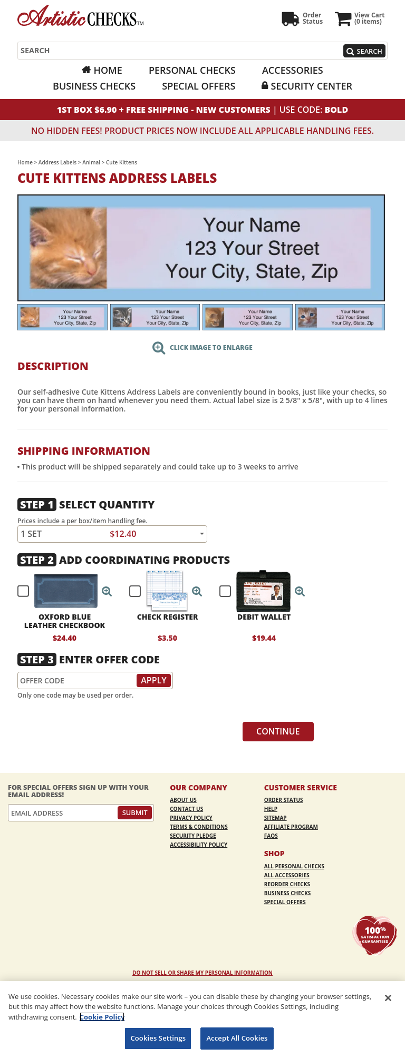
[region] (202, 1019)
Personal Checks (192, 70)
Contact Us (186, 809)
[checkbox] (60, 591)
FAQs (271, 835)
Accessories (292, 70)
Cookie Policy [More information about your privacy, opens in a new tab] (102, 1017)
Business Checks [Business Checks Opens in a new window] (94, 86)
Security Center (311, 86)
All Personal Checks (294, 866)
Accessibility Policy (198, 844)
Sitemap (275, 818)
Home (107, 70)
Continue (278, 731)
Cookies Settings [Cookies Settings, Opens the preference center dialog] (158, 1038)
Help (270, 809)
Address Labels (57, 162)
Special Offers (198, 86)
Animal (91, 162)
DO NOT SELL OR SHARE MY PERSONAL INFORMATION (202, 972)
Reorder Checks (287, 884)
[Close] (388, 998)
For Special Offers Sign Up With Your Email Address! (78, 791)
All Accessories (287, 875)
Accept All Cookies (236, 1038)
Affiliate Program (291, 827)
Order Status (283, 800)
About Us (183, 800)
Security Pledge (193, 835)
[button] (107, 591)
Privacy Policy (191, 818)
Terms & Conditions (199, 827)
